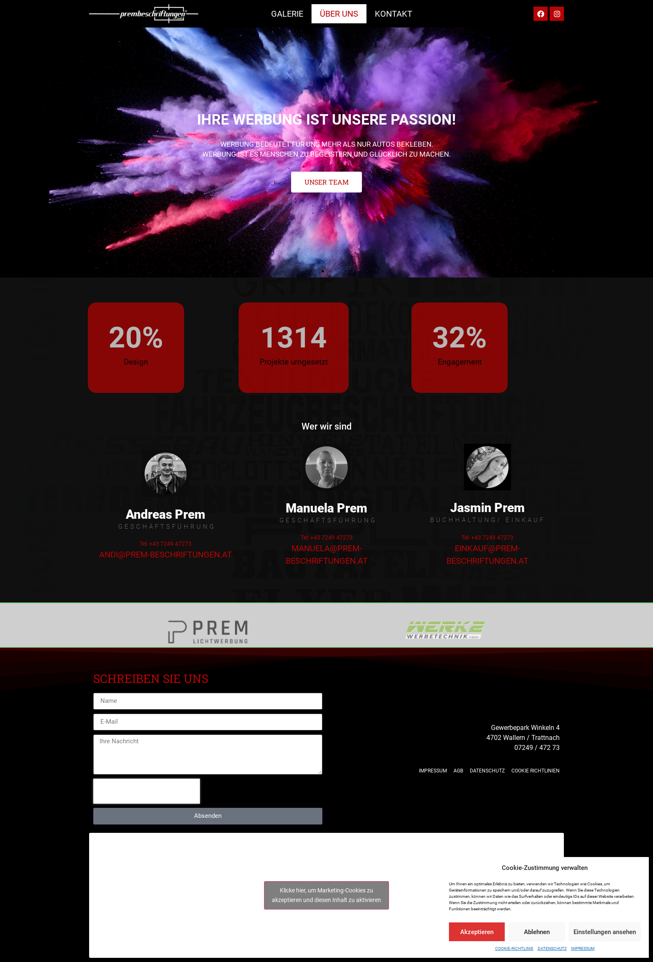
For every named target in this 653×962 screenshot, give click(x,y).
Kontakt (393, 14)
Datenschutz (552, 948)
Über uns (339, 14)
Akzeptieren (476, 932)
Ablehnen (537, 932)
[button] (323, 271)
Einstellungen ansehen (604, 932)
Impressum (583, 948)
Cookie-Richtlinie (514, 948)
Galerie (287, 14)
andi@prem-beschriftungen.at (165, 555)
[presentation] (146, 791)
